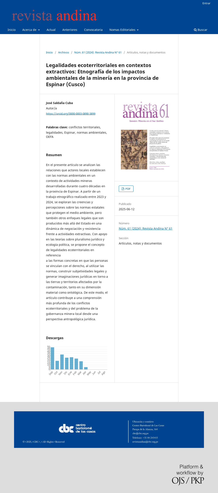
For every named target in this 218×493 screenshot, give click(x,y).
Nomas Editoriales (122, 30)
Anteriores (69, 30)
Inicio (12, 30)
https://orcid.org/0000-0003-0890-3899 (70, 113)
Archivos (63, 52)
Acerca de (29, 30)
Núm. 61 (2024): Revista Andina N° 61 (98, 52)
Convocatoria (93, 30)
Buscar (200, 30)
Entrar (206, 3)
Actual (51, 30)
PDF (128, 189)
